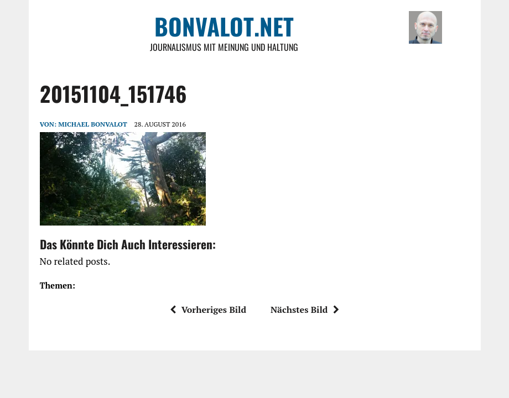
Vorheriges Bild (208, 309)
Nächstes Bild (305, 309)
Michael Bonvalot (92, 124)
